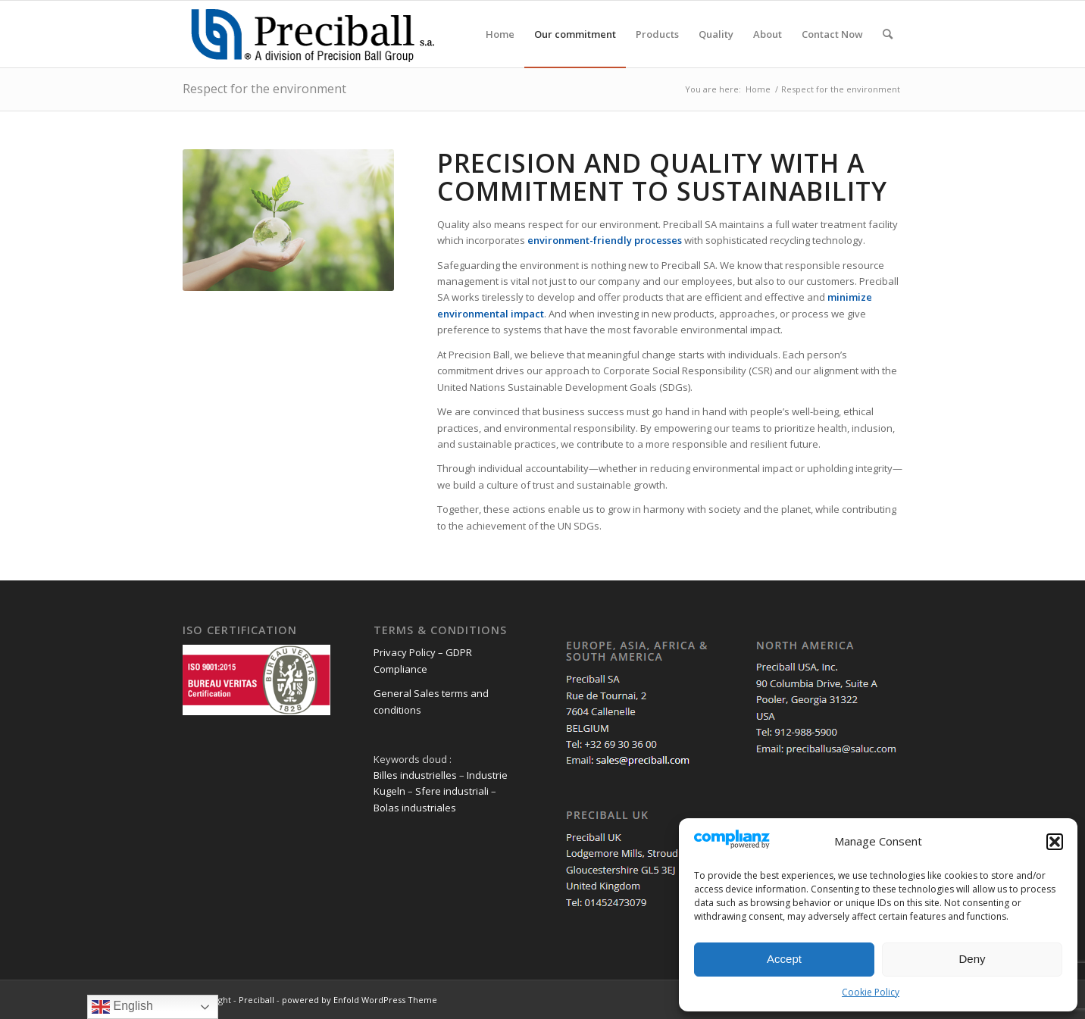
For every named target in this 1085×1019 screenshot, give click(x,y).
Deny (971, 958)
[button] (1054, 841)
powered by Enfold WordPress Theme (359, 999)
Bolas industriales (415, 807)
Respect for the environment (264, 88)
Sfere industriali (452, 791)
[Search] (887, 34)
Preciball (256, 999)
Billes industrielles (415, 775)
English (122, 1007)
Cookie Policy (870, 992)
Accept (784, 958)
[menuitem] (500, 34)
